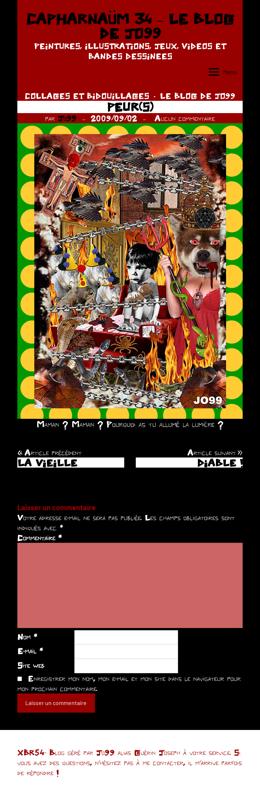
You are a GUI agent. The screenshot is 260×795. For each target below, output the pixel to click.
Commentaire (39, 538)
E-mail (30, 651)
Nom (27, 637)
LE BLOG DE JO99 (197, 96)
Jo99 (67, 118)
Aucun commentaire (185, 118)
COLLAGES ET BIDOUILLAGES (87, 96)
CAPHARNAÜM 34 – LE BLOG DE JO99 (130, 26)
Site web (30, 665)
